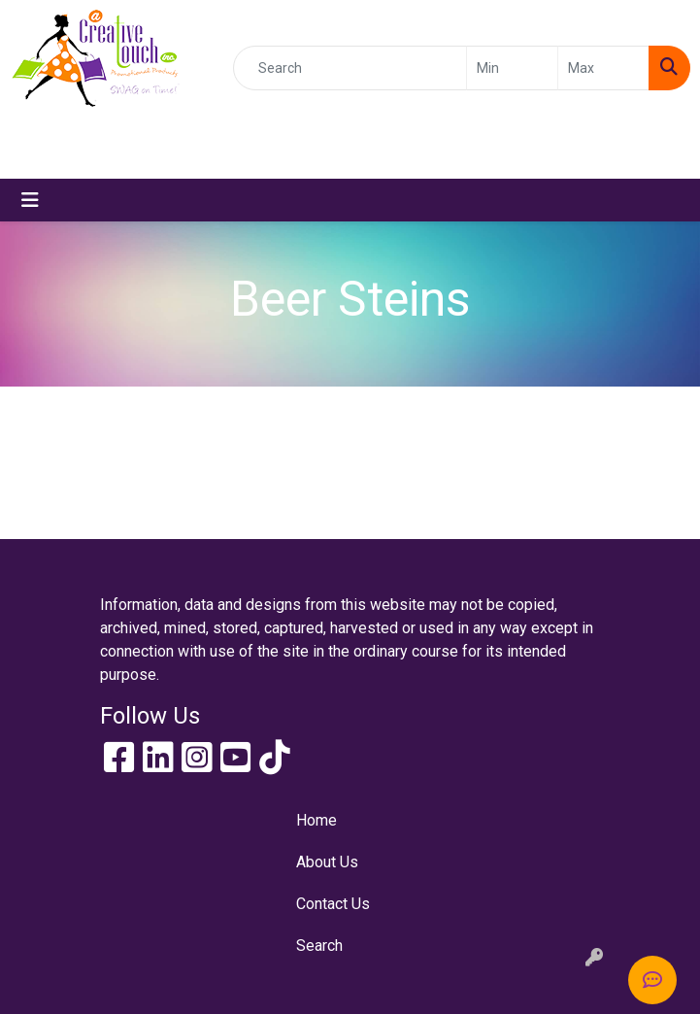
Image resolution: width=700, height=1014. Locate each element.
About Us (327, 862)
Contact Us (333, 904)
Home (316, 820)
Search (319, 945)
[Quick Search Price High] (603, 68)
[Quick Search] (350, 68)
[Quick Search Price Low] (512, 68)
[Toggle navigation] (30, 200)
